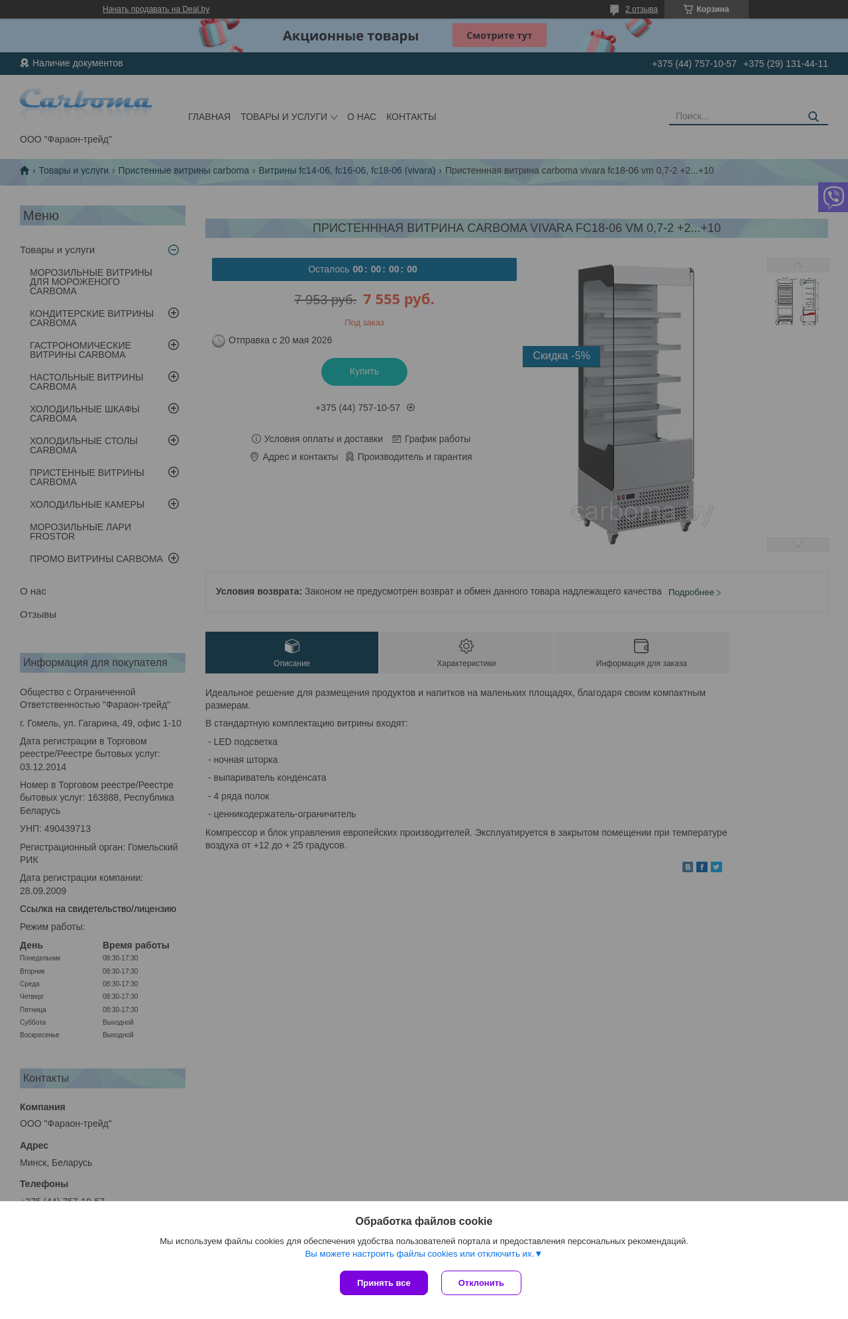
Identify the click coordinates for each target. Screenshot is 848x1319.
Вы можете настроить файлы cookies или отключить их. (419, 1254)
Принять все (384, 1283)
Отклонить (481, 1283)
